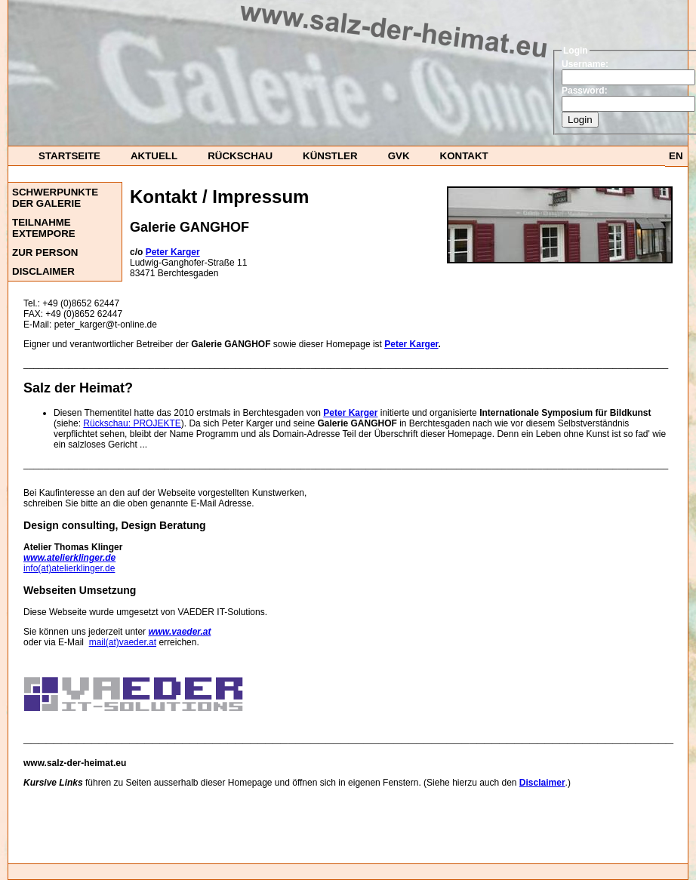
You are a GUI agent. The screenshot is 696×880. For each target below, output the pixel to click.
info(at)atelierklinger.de (69, 568)
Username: (585, 64)
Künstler (330, 156)
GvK (399, 156)
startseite (69, 156)
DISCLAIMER (43, 271)
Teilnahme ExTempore (43, 228)
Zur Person (45, 252)
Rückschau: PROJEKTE (131, 423)
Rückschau (240, 156)
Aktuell (154, 156)
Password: (585, 90)
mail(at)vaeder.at (122, 642)
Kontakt (464, 156)
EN (676, 156)
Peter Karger (411, 344)
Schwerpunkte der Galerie (55, 197)
